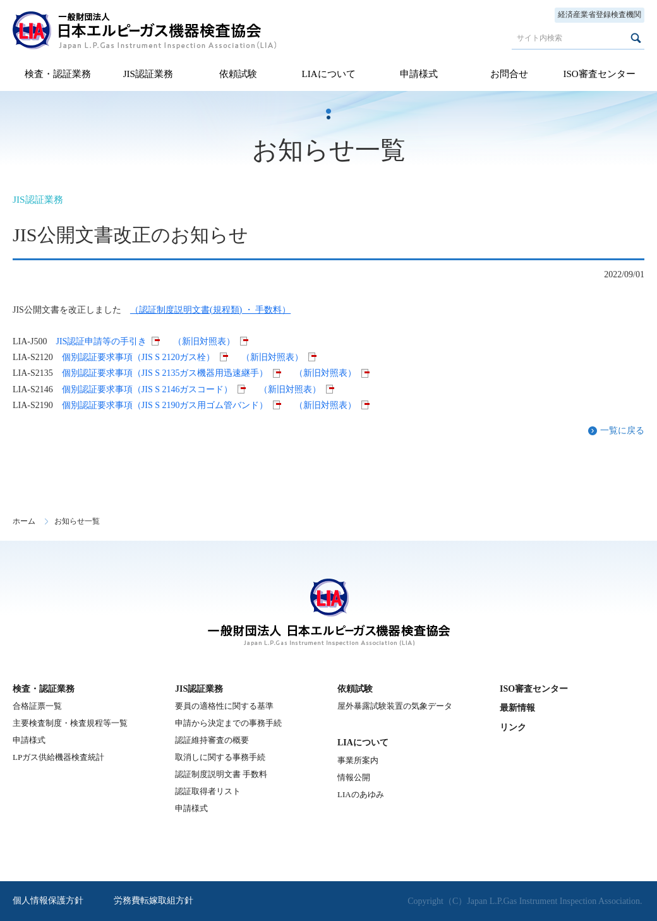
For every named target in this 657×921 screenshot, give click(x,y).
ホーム (24, 521)
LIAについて (328, 74)
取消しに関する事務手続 (220, 757)
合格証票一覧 (37, 706)
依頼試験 (238, 74)
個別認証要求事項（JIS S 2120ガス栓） (138, 357)
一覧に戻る (622, 430)
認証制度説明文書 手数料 (221, 774)
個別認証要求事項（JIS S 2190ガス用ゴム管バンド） (165, 405)
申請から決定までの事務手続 (228, 723)
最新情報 (517, 708)
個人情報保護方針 (48, 900)
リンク (513, 727)
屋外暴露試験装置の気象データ (394, 706)
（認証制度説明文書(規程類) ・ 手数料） (210, 310)
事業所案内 (357, 760)
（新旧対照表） (204, 341)
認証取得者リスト (208, 791)
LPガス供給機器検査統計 (58, 757)
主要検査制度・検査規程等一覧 (70, 723)
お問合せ (509, 74)
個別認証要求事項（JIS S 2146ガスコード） (147, 389)
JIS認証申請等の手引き (101, 341)
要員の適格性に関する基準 (224, 706)
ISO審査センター (599, 74)
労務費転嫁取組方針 (153, 900)
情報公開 (353, 777)
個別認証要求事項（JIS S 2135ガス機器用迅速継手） (165, 373)
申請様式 (419, 74)
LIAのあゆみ (360, 794)
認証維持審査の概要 (212, 740)
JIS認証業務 (148, 74)
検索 (635, 38)
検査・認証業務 (58, 74)
